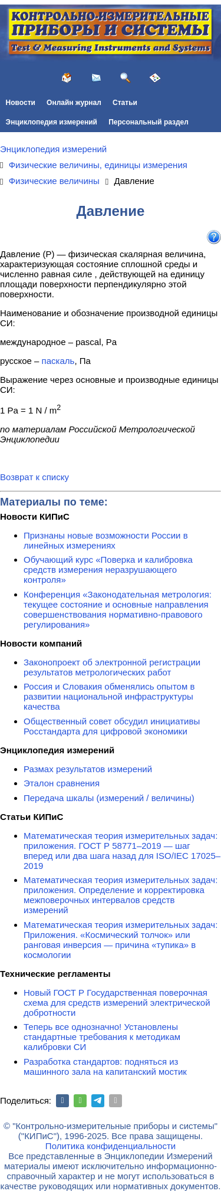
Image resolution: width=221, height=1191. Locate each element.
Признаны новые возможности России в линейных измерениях (106, 540)
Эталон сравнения (62, 783)
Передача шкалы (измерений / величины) (109, 798)
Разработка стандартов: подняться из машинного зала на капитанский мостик (105, 1067)
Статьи (125, 103)
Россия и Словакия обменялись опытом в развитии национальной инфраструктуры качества (109, 696)
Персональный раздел (148, 122)
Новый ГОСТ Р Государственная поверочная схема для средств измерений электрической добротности (117, 1002)
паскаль (58, 361)
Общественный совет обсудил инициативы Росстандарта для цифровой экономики (112, 726)
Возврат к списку (34, 477)
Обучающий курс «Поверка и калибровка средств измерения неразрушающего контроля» (108, 570)
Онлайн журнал (74, 103)
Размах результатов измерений (88, 769)
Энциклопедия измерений (51, 122)
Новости (20, 103)
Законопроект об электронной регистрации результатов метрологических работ (112, 667)
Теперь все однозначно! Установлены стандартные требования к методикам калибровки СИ (102, 1037)
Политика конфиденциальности (110, 1146)
